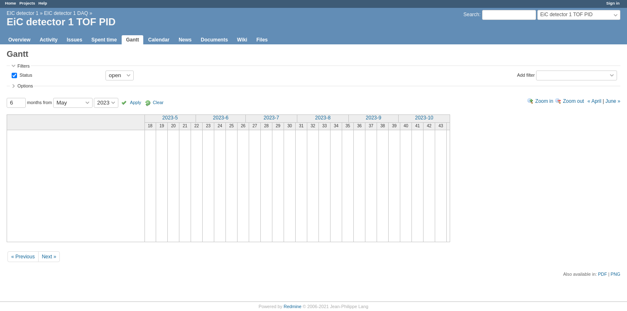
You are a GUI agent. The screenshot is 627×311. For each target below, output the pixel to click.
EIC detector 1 (23, 13)
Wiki (242, 40)
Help (43, 3)
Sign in (613, 3)
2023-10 (424, 118)
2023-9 (373, 118)
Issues (74, 40)
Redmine (292, 306)
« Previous (23, 257)
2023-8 (323, 118)
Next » (49, 257)
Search (471, 14)
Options (25, 85)
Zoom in (544, 101)
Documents (214, 40)
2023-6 (220, 118)
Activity (48, 40)
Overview (19, 40)
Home (10, 3)
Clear (158, 102)
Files (261, 40)
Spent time (104, 40)
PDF (602, 274)
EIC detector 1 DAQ (66, 13)
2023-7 (271, 118)
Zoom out (573, 101)
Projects (27, 3)
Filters (23, 65)
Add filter (526, 74)
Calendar (158, 40)
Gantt (132, 40)
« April (594, 101)
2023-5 (170, 118)
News (185, 40)
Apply (135, 102)
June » (612, 101)
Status (25, 74)
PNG (615, 274)
